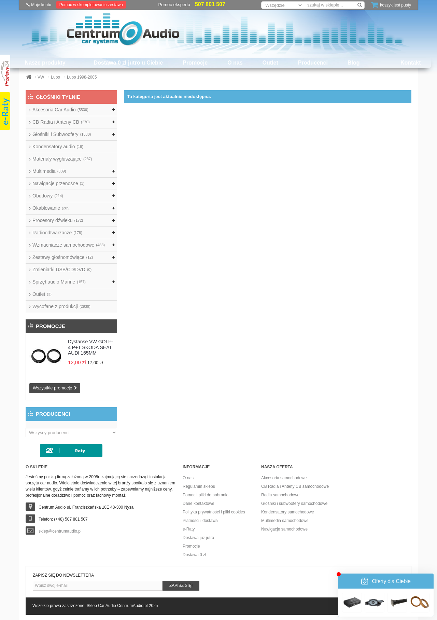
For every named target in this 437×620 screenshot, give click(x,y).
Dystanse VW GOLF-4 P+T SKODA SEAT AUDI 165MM (90, 347)
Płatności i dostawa (200, 520)
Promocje (195, 63)
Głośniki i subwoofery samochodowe (294, 503)
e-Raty (189, 529)
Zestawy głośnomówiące (62, 257)
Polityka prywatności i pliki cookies (214, 512)
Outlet (270, 63)
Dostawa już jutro (198, 537)
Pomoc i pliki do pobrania (205, 495)
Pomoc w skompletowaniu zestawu (91, 4)
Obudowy (47, 195)
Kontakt (410, 63)
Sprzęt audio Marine (59, 282)
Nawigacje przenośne (58, 183)
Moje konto (38, 4)
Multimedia (49, 171)
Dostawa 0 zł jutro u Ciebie (128, 63)
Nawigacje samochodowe (284, 529)
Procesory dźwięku (57, 220)
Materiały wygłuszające (62, 159)
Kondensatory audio (57, 146)
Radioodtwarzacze (57, 232)
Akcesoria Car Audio (60, 109)
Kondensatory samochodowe (287, 512)
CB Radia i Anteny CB (61, 122)
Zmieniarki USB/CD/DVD (61, 269)
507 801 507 (210, 4)
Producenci (313, 63)
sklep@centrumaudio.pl (60, 531)
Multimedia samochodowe (285, 520)
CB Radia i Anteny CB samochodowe (295, 486)
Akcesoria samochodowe (284, 478)
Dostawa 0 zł (194, 554)
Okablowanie (51, 208)
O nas (234, 63)
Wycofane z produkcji (61, 306)
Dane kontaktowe (198, 503)
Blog (354, 63)
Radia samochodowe (280, 495)
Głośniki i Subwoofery (61, 134)
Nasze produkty (45, 63)
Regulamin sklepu (199, 486)
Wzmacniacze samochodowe (68, 245)
